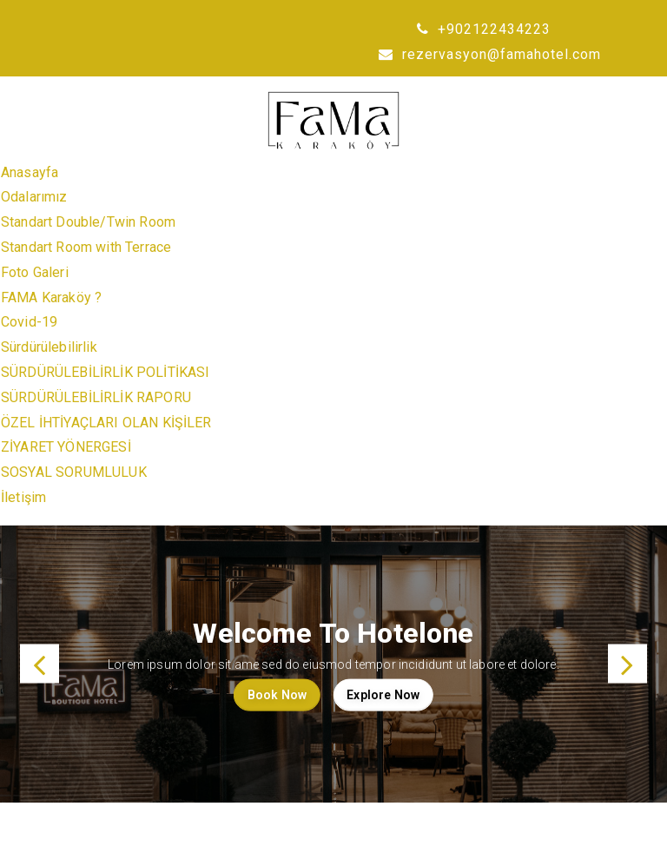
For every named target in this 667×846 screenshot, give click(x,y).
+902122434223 (484, 29)
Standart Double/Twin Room (88, 222)
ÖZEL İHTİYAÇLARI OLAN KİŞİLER (106, 422)
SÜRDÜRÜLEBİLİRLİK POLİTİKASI (105, 372)
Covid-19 (29, 322)
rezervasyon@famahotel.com (490, 54)
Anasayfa (29, 172)
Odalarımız (34, 196)
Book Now (277, 695)
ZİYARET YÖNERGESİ (66, 447)
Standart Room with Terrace (86, 247)
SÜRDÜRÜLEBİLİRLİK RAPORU (96, 397)
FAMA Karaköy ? (51, 297)
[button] (39, 664)
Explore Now (383, 695)
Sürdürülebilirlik (49, 347)
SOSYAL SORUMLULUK (74, 472)
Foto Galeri (35, 272)
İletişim (23, 497)
